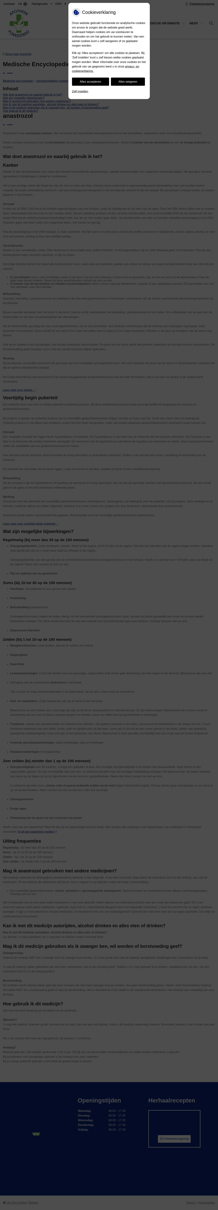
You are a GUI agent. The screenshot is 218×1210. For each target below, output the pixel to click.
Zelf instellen (80, 91)
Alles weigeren (127, 81)
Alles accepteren (90, 81)
